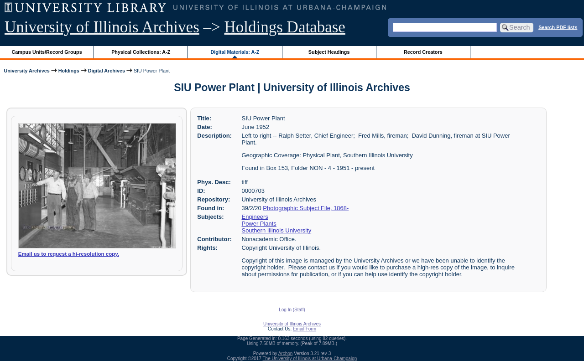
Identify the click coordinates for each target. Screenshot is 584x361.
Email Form (304, 328)
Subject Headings (329, 52)
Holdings (68, 70)
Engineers (255, 216)
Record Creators (423, 52)
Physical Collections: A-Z (140, 52)
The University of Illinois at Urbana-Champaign (310, 358)
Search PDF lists (557, 27)
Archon (285, 353)
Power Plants (259, 223)
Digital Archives (106, 70)
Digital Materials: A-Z (234, 52)
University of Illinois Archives (102, 27)
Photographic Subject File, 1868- (306, 208)
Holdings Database (284, 27)
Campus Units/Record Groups (47, 52)
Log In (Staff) (292, 309)
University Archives (26, 70)
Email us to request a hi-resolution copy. (68, 254)
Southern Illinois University (277, 230)
